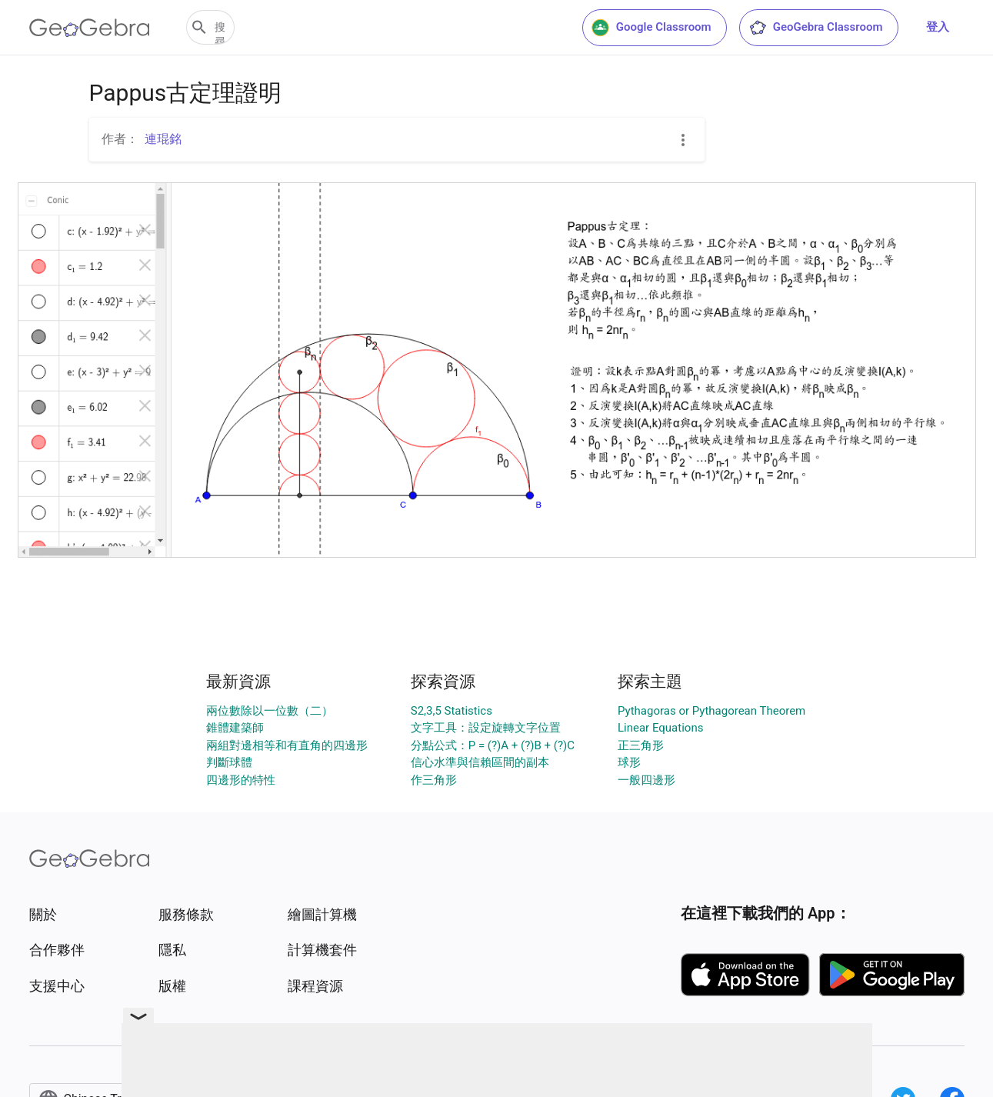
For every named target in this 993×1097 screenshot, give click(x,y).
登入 (937, 27)
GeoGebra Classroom (815, 27)
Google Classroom (651, 27)
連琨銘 (163, 139)
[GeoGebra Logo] (89, 27)
